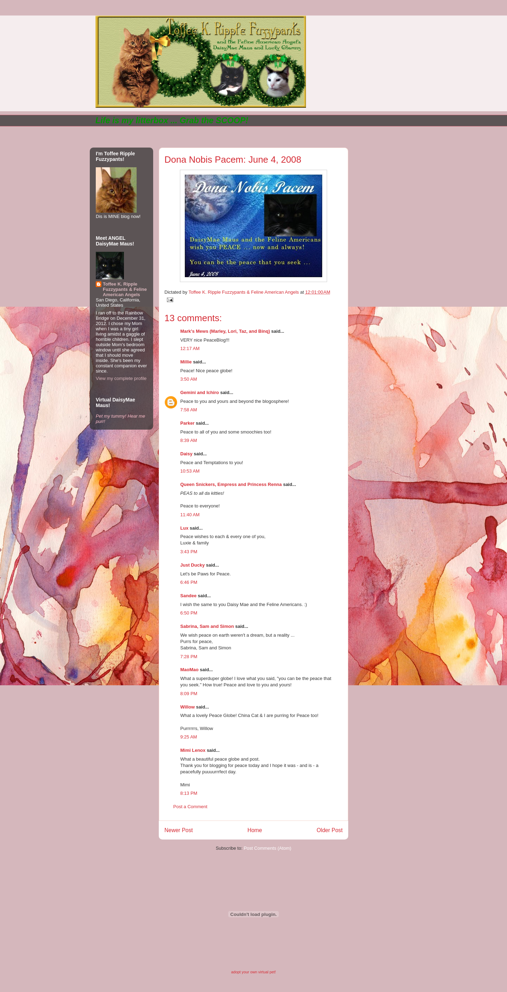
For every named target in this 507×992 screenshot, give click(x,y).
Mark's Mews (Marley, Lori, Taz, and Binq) (225, 331)
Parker (187, 423)
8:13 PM (188, 793)
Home (255, 830)
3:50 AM (188, 379)
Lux (184, 528)
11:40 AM (190, 514)
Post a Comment (190, 806)
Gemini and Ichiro (199, 392)
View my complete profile (121, 378)
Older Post (330, 830)
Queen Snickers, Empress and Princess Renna (231, 484)
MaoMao (189, 669)
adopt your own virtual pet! (253, 972)
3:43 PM (188, 551)
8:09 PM (188, 693)
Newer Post (178, 830)
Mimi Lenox (193, 750)
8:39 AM (188, 440)
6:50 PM (188, 613)
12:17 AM (190, 348)
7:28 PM (188, 656)
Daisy (186, 453)
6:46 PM (188, 582)
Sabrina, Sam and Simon (207, 626)
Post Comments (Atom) (267, 848)
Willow (187, 707)
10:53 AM (190, 471)
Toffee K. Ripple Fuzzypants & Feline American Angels (125, 289)
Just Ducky (192, 565)
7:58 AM (188, 409)
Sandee (188, 595)
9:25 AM (188, 737)
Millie (186, 361)
